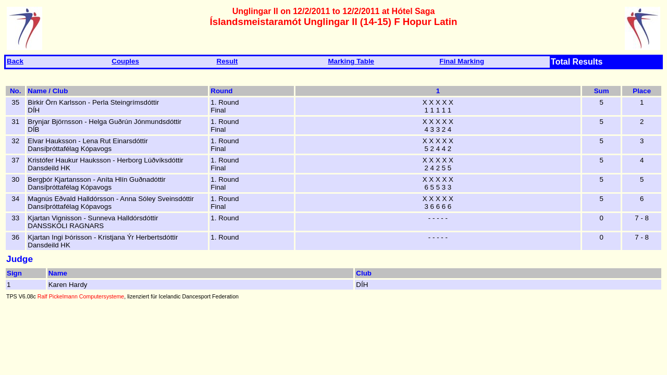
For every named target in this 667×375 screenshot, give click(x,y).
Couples (125, 61)
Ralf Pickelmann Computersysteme (81, 296)
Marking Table (351, 61)
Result (227, 61)
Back (15, 61)
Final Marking (461, 61)
